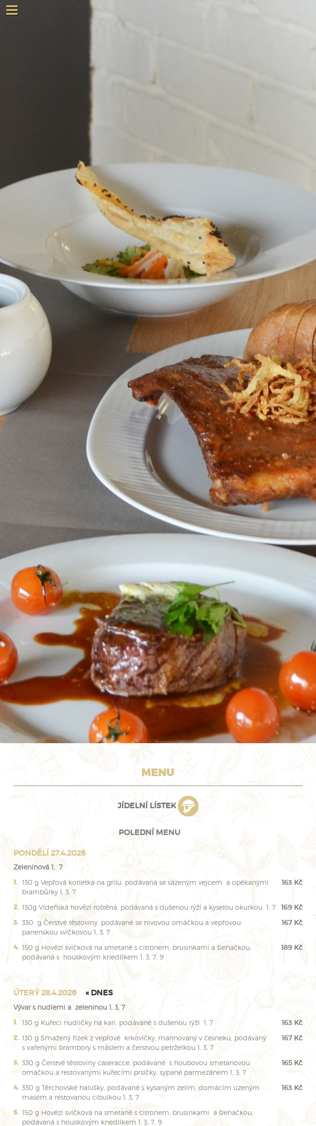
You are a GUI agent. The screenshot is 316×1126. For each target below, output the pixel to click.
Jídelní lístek (158, 805)
